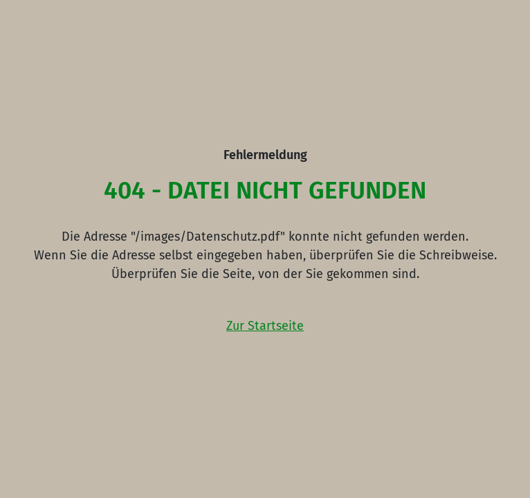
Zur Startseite (265, 325)
